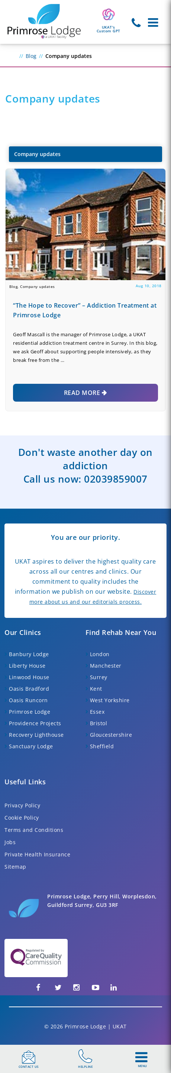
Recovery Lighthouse (36, 734)
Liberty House (27, 665)
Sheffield (102, 746)
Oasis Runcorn (28, 700)
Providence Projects (35, 723)
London (100, 654)
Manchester (106, 665)
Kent (96, 688)
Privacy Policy (22, 805)
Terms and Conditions (33, 829)
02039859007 (116, 479)
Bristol (98, 723)
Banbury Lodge (29, 654)
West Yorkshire (110, 700)
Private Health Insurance (37, 854)
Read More (82, 393)
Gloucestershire (111, 734)
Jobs (10, 842)
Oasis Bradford (29, 688)
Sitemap (15, 866)
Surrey (98, 677)
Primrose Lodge (29, 711)
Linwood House (29, 677)
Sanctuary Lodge (31, 746)
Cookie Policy (21, 817)
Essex (97, 711)
